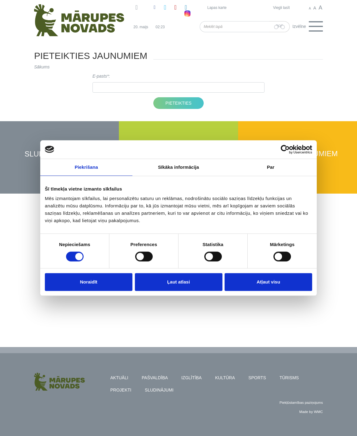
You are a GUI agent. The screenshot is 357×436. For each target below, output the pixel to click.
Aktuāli (119, 377)
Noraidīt (88, 281)
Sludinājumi (159, 390)
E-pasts (99, 76)
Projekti (120, 390)
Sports (257, 377)
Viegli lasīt (281, 8)
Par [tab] (271, 167)
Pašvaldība (155, 377)
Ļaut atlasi (178, 281)
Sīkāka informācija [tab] (178, 167)
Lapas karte (217, 8)
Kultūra (225, 377)
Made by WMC (311, 412)
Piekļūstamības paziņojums (301, 402)
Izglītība (191, 377)
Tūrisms (289, 377)
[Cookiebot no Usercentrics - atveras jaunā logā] (285, 149)
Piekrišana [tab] (86, 167)
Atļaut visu (268, 281)
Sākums (42, 66)
